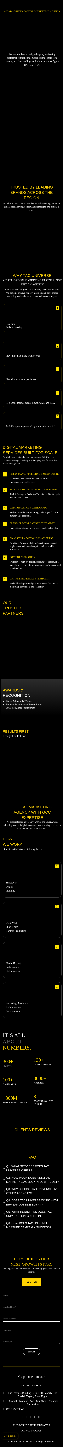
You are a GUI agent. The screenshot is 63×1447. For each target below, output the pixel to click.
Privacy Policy (31, 1430)
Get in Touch (9, 1436)
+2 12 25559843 (15, 1409)
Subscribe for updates (31, 1425)
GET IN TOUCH (29, 1385)
